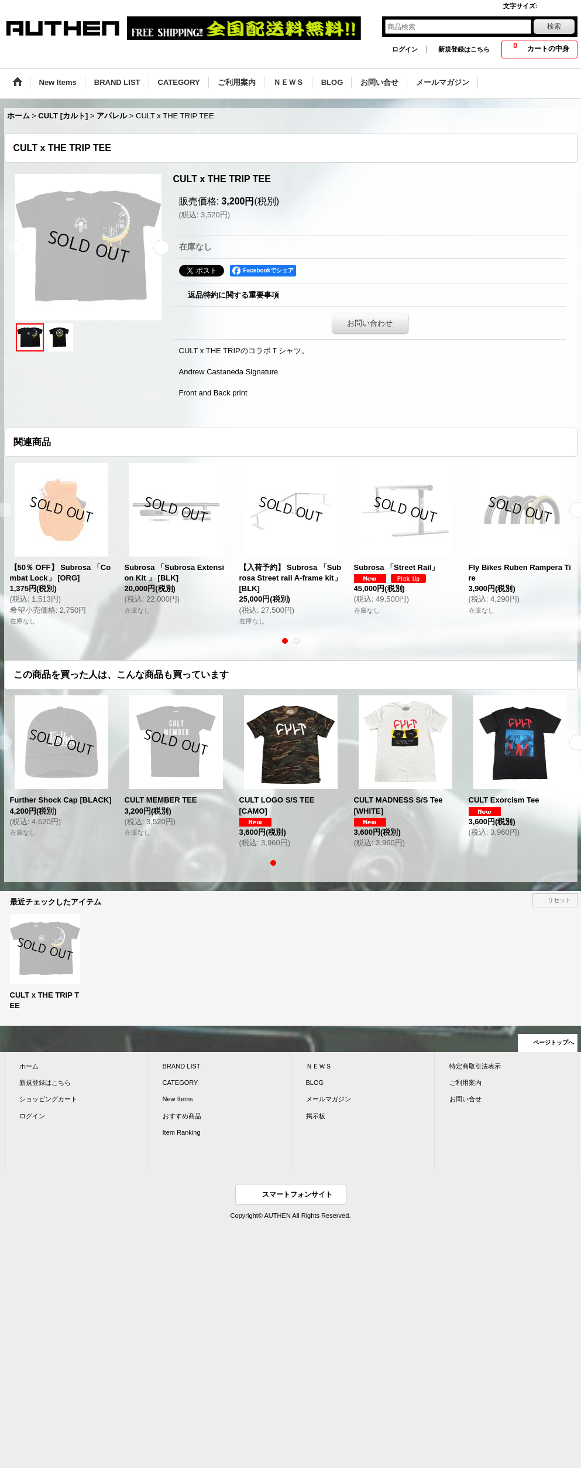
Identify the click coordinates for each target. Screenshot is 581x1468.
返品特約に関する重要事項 (233, 295)
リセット (559, 900)
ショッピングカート (48, 1098)
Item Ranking (182, 1132)
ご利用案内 (465, 1082)
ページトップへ (553, 1042)
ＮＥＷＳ (319, 1066)
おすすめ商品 (182, 1115)
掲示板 (315, 1115)
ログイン (405, 49)
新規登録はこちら (464, 49)
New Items (178, 1098)
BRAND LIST (182, 1066)
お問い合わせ (370, 323)
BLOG (315, 1082)
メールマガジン (328, 1098)
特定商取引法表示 (475, 1066)
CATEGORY (180, 1082)
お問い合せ (465, 1098)
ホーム (29, 1066)
